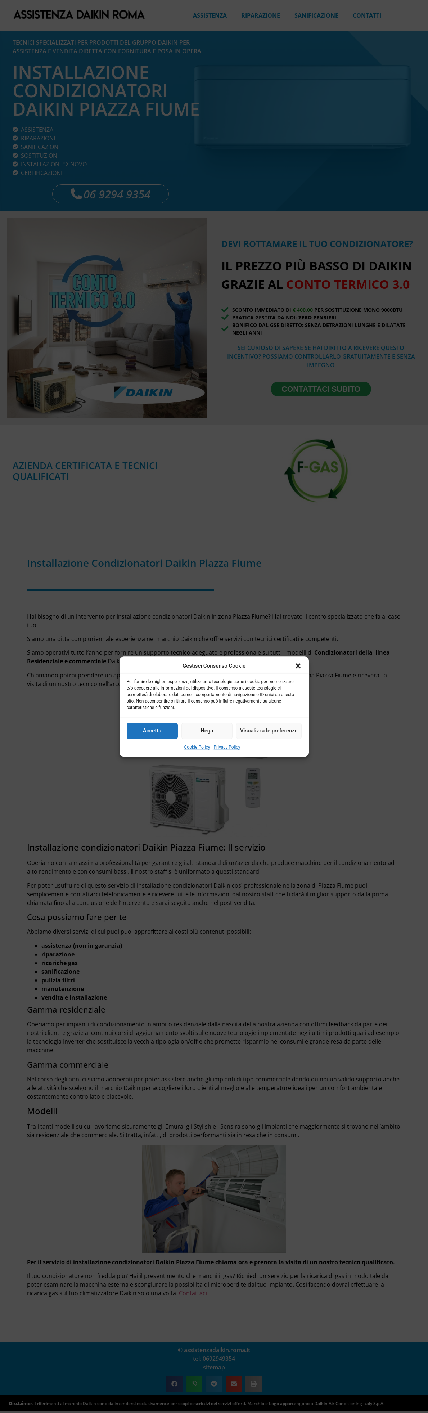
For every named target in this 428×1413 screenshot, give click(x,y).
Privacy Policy (227, 747)
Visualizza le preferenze (269, 730)
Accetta (152, 730)
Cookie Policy (197, 747)
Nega (207, 730)
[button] (298, 666)
